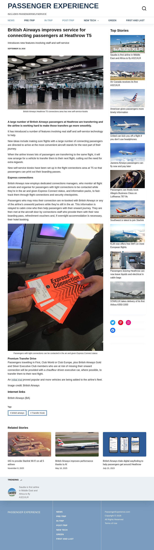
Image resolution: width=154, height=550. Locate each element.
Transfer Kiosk (37, 413)
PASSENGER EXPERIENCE (53, 6)
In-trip (48, 20)
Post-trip (68, 20)
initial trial (17, 379)
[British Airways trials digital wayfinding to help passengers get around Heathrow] (124, 444)
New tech (92, 20)
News (11, 20)
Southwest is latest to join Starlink (127, 220)
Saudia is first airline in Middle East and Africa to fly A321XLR (29, 492)
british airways (17, 413)
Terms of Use (111, 523)
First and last (135, 20)
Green (112, 20)
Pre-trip (29, 20)
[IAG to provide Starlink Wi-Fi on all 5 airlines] (29, 444)
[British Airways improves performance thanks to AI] (77, 444)
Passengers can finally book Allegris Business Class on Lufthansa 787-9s (124, 193)
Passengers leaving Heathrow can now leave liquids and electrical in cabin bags (127, 274)
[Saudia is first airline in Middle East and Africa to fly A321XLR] (12, 492)
